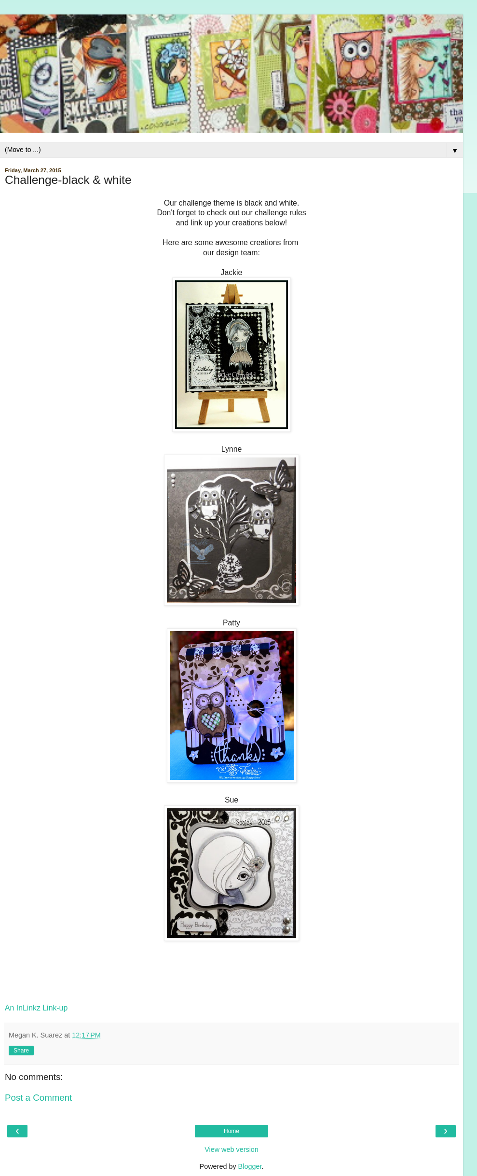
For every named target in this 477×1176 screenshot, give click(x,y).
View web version (231, 1149)
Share (21, 1050)
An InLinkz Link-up (36, 1008)
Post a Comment (38, 1098)
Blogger (250, 1166)
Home (231, 1131)
